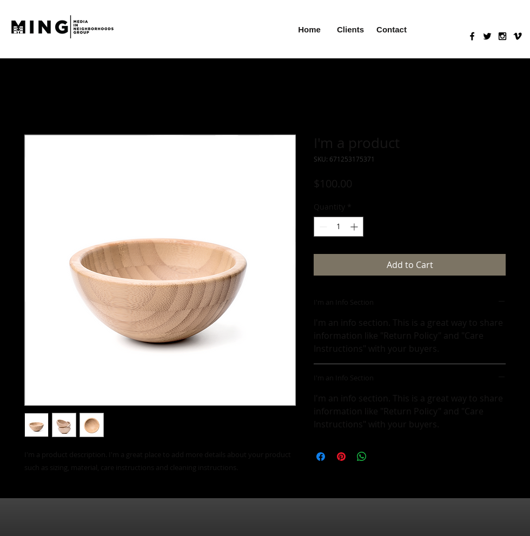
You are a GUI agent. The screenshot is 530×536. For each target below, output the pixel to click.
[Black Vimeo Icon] (517, 36)
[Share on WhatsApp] (361, 456)
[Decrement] (322, 226)
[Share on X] (382, 456)
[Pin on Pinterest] (341, 456)
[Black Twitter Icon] (487, 36)
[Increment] (355, 226)
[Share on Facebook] (320, 456)
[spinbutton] (338, 226)
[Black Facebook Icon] (472, 36)
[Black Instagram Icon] (502, 36)
